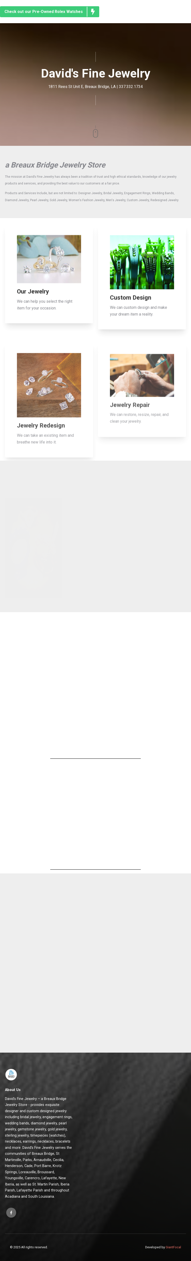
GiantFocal (173, 1247)
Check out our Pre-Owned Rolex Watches (51, 12)
